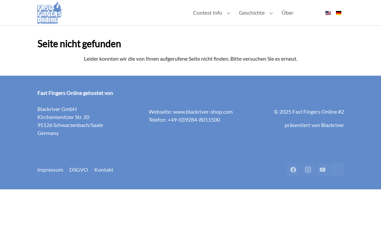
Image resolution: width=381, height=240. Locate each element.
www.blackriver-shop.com (203, 119)
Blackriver (332, 133)
